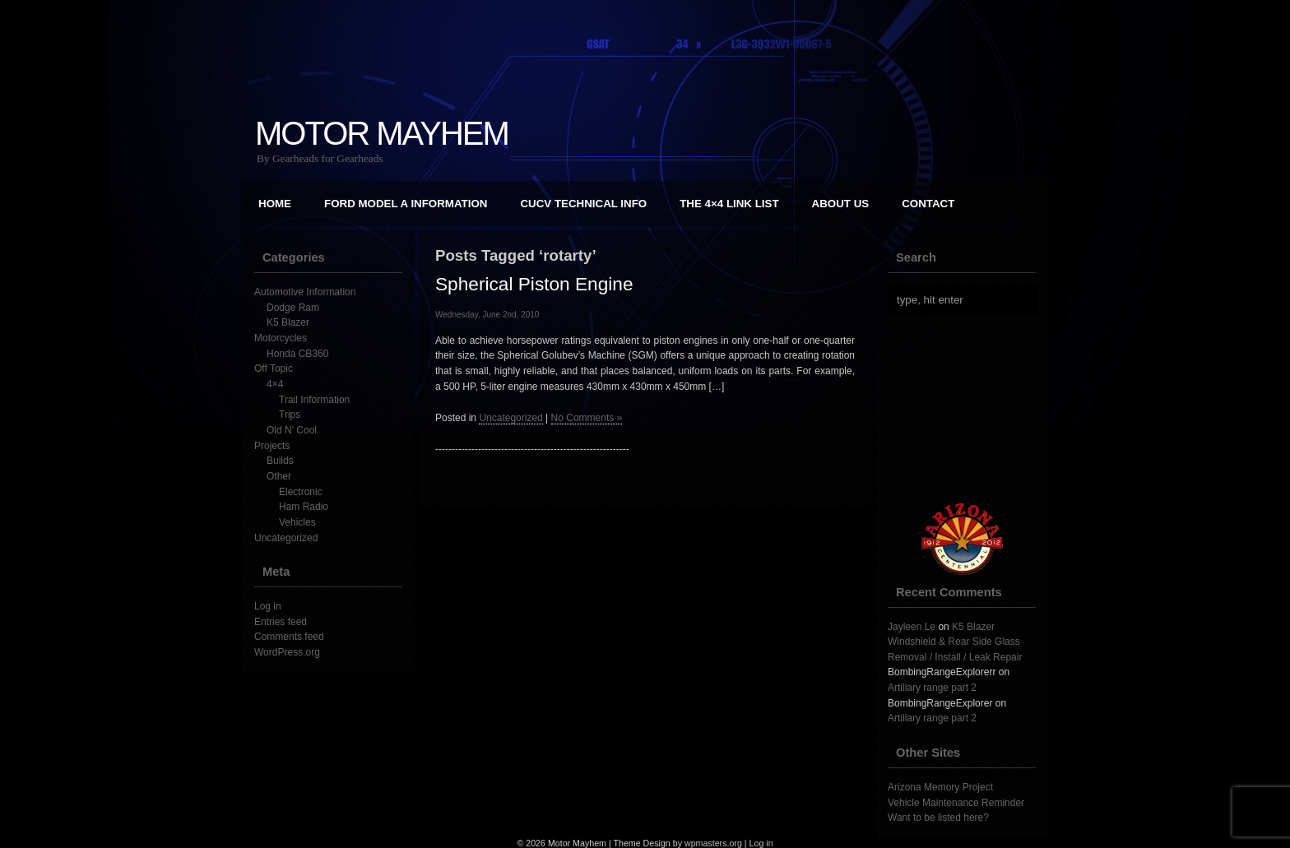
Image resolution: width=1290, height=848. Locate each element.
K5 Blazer (288, 322)
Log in (267, 606)
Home (274, 203)
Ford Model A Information (405, 203)
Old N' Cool (292, 430)
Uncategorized (286, 538)
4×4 (275, 384)
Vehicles (297, 522)
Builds (280, 460)
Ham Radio (303, 506)
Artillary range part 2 (932, 687)
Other (279, 476)
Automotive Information (304, 292)
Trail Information (314, 399)
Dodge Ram (293, 307)
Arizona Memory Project (940, 787)
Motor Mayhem (381, 133)
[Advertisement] (970, 409)
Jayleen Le (911, 627)
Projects (272, 446)
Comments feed (289, 636)
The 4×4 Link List (729, 203)
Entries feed (280, 622)
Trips (289, 414)
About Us (841, 203)
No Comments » (587, 418)
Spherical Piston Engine (534, 283)
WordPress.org (287, 652)
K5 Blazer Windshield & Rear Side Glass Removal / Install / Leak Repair (955, 642)
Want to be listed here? (938, 817)
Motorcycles (280, 338)
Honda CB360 (297, 353)
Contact (928, 203)
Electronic (300, 492)
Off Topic (273, 368)
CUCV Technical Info (583, 203)
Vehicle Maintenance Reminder (956, 803)
